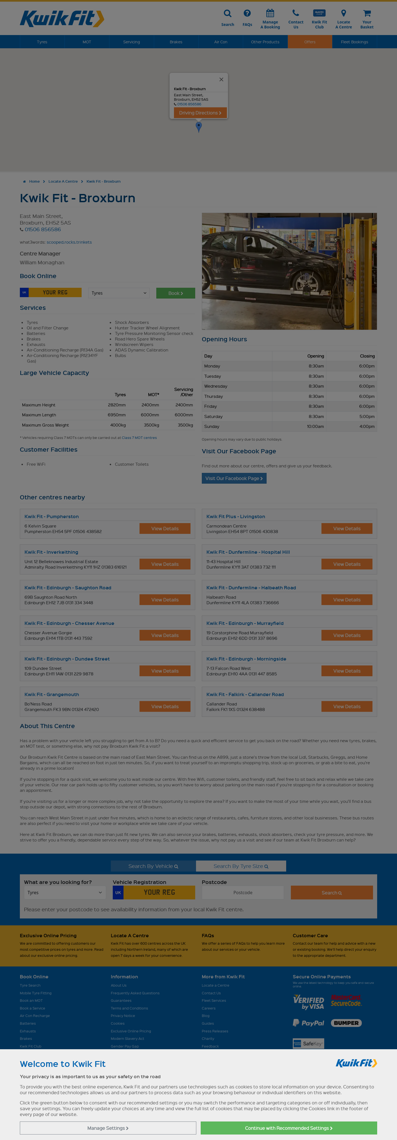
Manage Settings (108, 1128)
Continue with (289, 1128)
